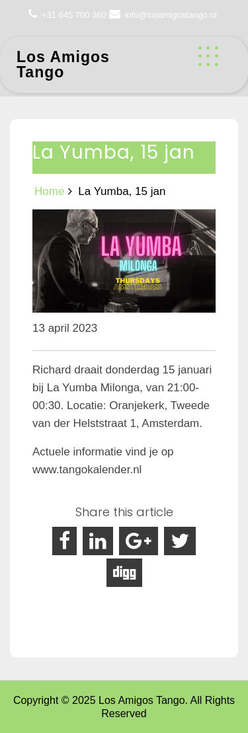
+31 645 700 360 (74, 15)
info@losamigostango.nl (171, 15)
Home (49, 191)
